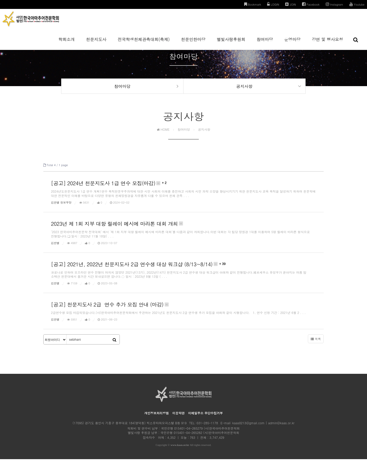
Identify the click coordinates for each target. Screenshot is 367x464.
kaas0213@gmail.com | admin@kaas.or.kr (263, 428)
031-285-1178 (207, 428)
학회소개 (66, 43)
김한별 (55, 247)
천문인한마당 (193, 43)
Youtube (356, 4)
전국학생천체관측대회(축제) (144, 43)
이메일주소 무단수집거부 (205, 418)
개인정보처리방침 (156, 418)
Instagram (334, 4)
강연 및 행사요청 (327, 43)
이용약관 (178, 418)
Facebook (311, 4)
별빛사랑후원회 (231, 43)
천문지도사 (96, 43)
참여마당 (265, 43)
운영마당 (292, 43)
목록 (316, 343)
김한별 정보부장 (61, 207)
